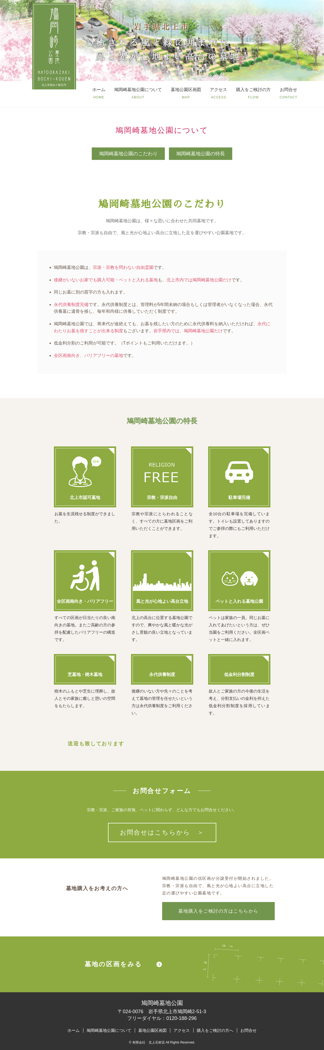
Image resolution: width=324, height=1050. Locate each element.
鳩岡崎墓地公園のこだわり (128, 153)
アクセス (182, 1030)
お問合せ (248, 1030)
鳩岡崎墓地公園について (109, 1030)
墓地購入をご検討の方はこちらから (218, 911)
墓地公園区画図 (152, 1030)
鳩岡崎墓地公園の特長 (200, 153)
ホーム (73, 1030)
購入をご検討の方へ (215, 1030)
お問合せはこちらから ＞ (162, 832)
